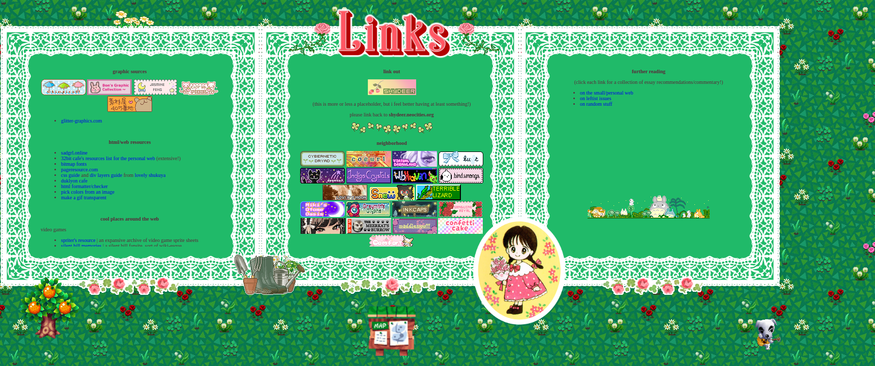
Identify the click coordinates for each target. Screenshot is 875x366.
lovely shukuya (150, 175)
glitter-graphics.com (81, 121)
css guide (70, 175)
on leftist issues (595, 98)
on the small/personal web (606, 93)
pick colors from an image (87, 192)
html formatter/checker (84, 186)
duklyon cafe (74, 181)
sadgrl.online (74, 153)
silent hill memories (81, 246)
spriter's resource (78, 240)
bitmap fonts (73, 164)
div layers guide (106, 175)
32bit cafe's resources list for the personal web (108, 158)
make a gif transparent (83, 197)
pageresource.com (79, 169)
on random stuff (596, 104)
